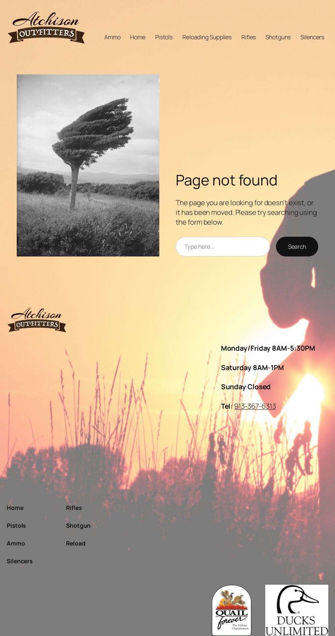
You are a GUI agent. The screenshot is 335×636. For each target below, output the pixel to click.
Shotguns (278, 37)
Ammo (112, 37)
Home (138, 37)
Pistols (164, 37)
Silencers (312, 37)
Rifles (248, 37)
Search (297, 246)
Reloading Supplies (207, 37)
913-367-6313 (255, 406)
